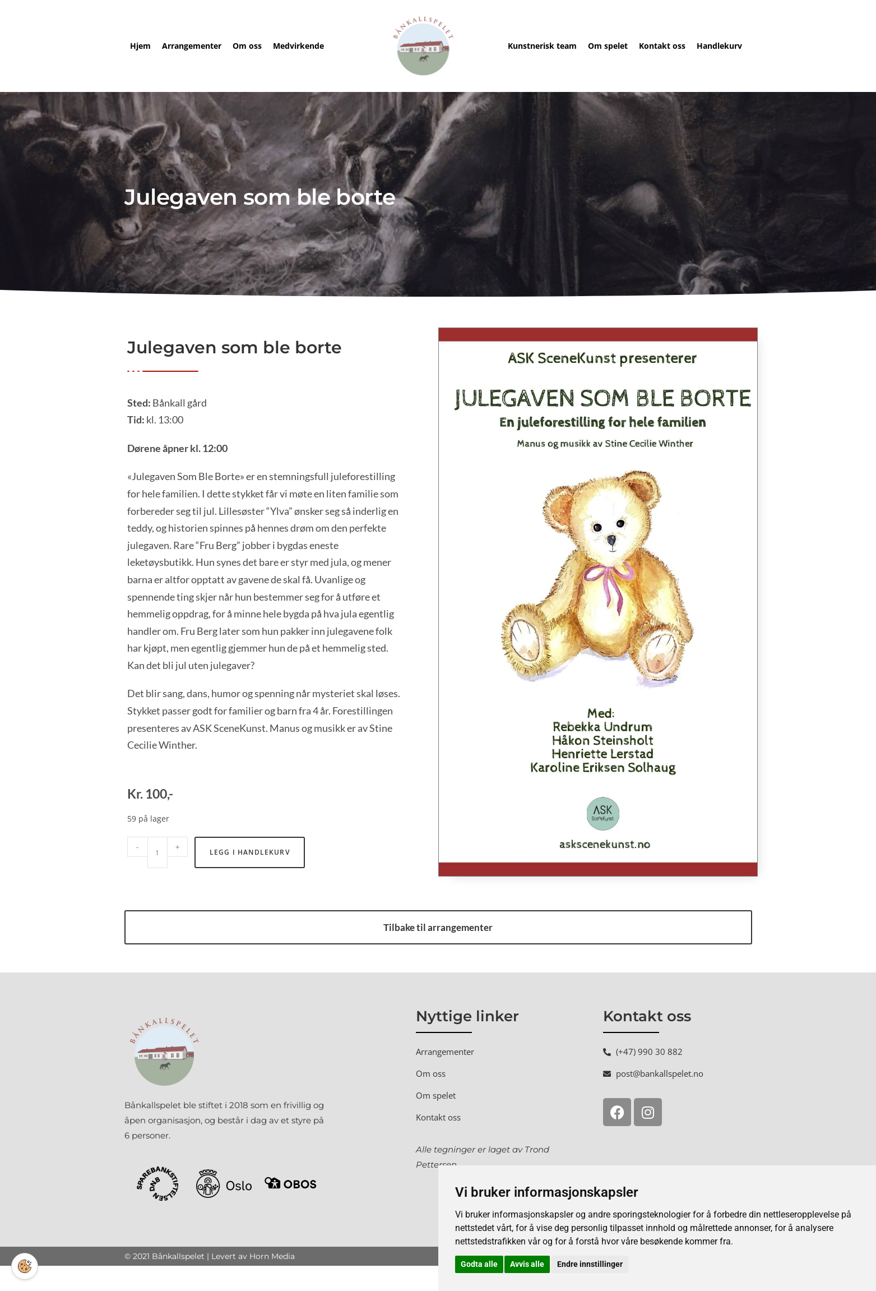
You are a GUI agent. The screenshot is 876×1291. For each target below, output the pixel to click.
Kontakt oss (662, 45)
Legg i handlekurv (250, 877)
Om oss (247, 45)
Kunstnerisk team (542, 45)
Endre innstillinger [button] (590, 1264)
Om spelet (608, 45)
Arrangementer (191, 45)
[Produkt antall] (157, 877)
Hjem (140, 45)
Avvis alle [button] (527, 1264)
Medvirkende (298, 45)
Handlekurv (719, 45)
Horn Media (272, 1281)
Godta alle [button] (479, 1264)
